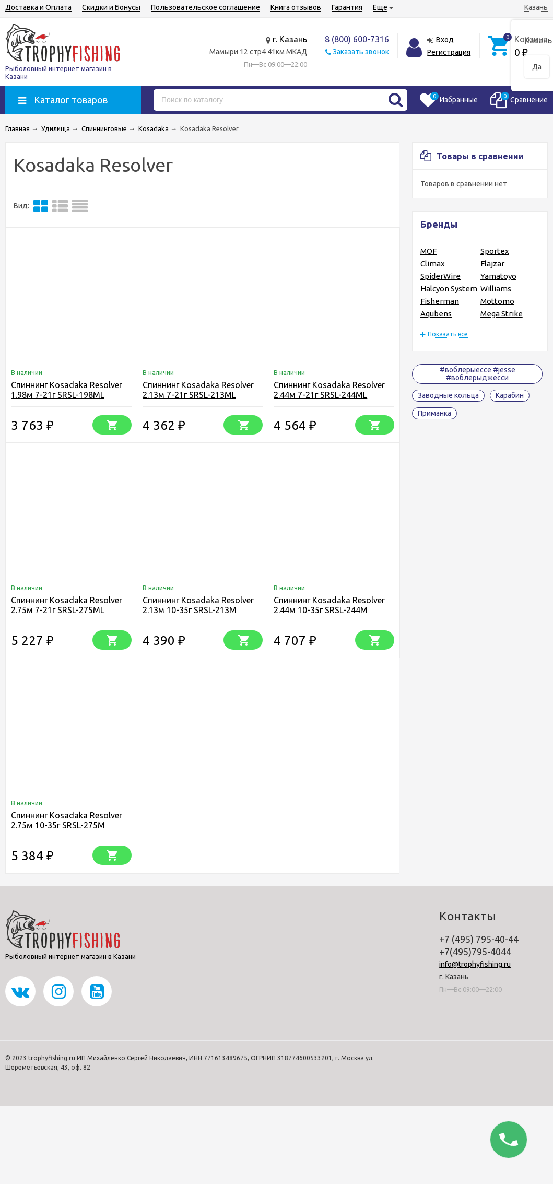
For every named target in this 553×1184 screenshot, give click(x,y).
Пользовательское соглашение (205, 7)
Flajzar (492, 263)
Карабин (510, 395)
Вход (445, 40)
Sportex (494, 251)
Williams (495, 288)
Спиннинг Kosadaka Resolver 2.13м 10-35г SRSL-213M (198, 605)
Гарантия (347, 7)
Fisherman (439, 301)
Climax (432, 263)
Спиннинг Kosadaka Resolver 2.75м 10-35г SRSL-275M (66, 820)
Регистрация (448, 52)
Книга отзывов (295, 7)
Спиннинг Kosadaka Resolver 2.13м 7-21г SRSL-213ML (198, 390)
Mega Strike (501, 313)
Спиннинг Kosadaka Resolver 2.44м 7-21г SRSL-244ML (329, 390)
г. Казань (290, 39)
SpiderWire (440, 276)
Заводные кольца (448, 395)
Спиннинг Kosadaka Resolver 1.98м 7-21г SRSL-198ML (66, 390)
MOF (428, 251)
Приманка (434, 413)
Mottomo (497, 301)
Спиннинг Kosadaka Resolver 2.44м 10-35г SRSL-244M (329, 605)
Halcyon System (448, 288)
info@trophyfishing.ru (475, 964)
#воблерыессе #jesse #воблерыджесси (477, 374)
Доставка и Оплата (38, 7)
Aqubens (436, 313)
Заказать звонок (361, 52)
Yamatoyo (498, 276)
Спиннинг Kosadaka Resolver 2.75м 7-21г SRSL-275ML (66, 605)
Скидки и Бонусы (111, 7)
